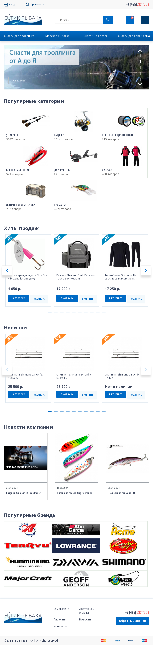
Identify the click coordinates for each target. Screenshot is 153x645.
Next (140, 84)
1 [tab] (140, 55)
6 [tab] (80, 411)
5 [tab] (140, 79)
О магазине (61, 609)
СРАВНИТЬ (39, 299)
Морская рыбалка (57, 36)
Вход (12, 4)
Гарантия (60, 619)
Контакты (60, 626)
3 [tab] (140, 67)
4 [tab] (140, 73)
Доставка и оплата (86, 610)
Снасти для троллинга (19, 36)
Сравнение (37, 4)
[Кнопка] (145, 20)
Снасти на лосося (96, 36)
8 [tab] (92, 411)
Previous (140, 50)
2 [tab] (140, 61)
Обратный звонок (132, 621)
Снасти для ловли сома (134, 36)
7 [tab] (86, 411)
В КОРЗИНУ (18, 298)
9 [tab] (98, 411)
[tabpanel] (76, 67)
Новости (85, 619)
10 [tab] (104, 411)
